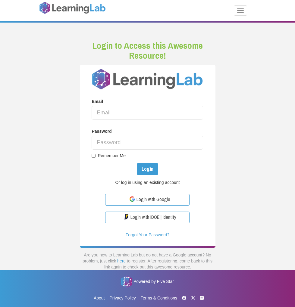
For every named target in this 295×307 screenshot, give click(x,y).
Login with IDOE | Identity (149, 217)
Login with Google (149, 199)
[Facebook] (184, 298)
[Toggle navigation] (240, 10)
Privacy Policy (123, 298)
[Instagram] (201, 298)
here (121, 261)
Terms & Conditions (159, 298)
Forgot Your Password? (148, 234)
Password (101, 131)
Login (147, 169)
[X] (193, 298)
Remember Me (109, 155)
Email (97, 101)
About (99, 298)
